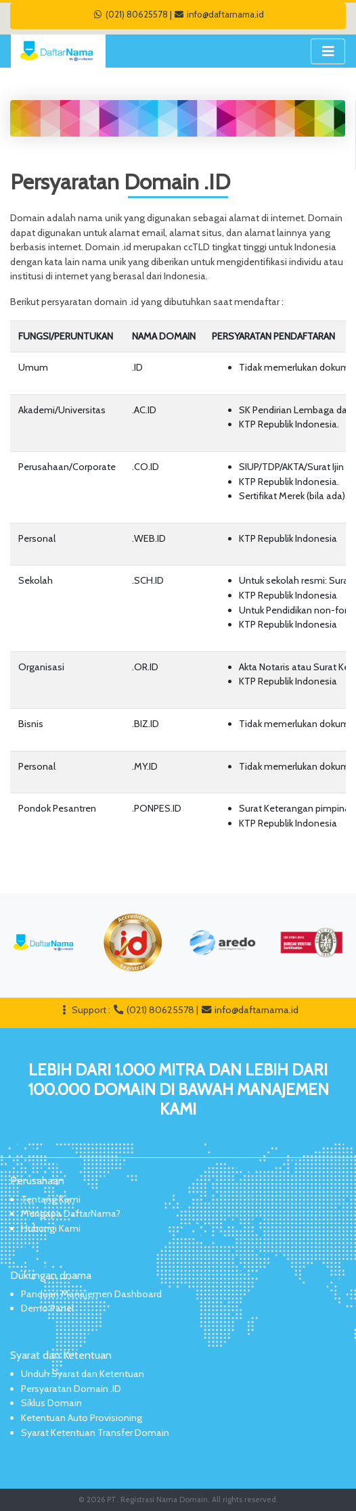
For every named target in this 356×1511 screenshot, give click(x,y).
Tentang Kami (51, 1199)
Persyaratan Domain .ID (71, 1388)
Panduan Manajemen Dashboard (91, 1294)
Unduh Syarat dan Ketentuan (82, 1374)
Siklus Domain (51, 1403)
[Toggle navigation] (328, 51)
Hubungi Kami (51, 1228)
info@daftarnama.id (219, 14)
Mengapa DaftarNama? (70, 1213)
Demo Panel (47, 1308)
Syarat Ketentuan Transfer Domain (95, 1432)
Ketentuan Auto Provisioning (81, 1418)
